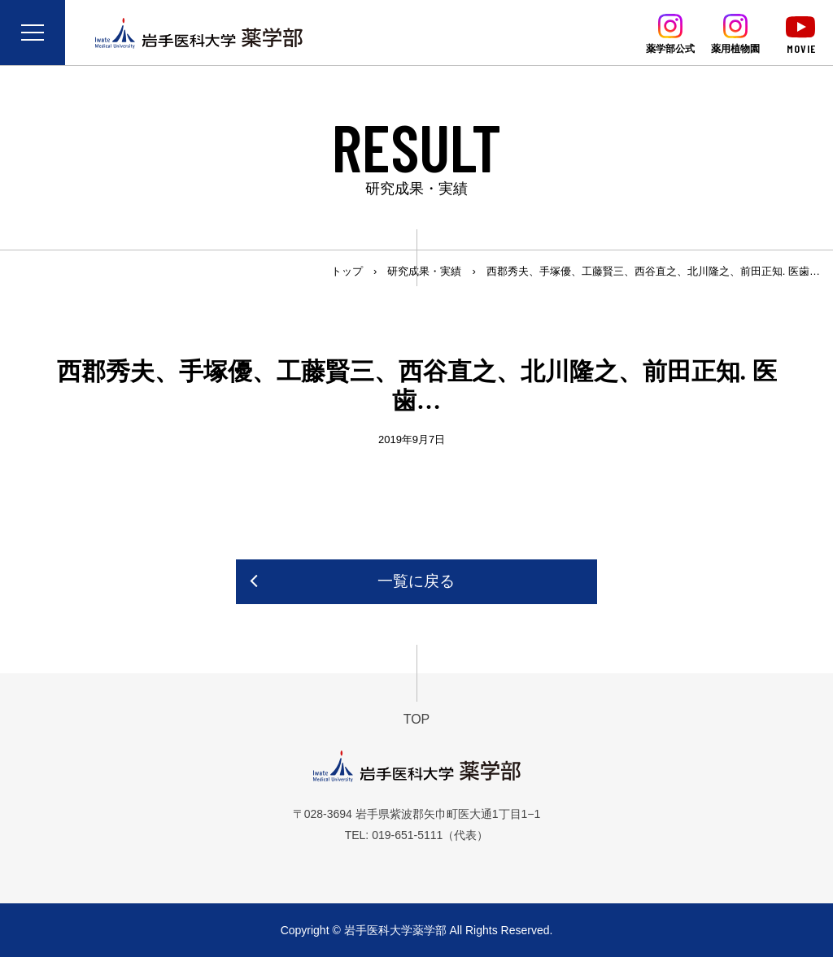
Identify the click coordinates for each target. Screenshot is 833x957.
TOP (416, 719)
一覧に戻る (416, 580)
